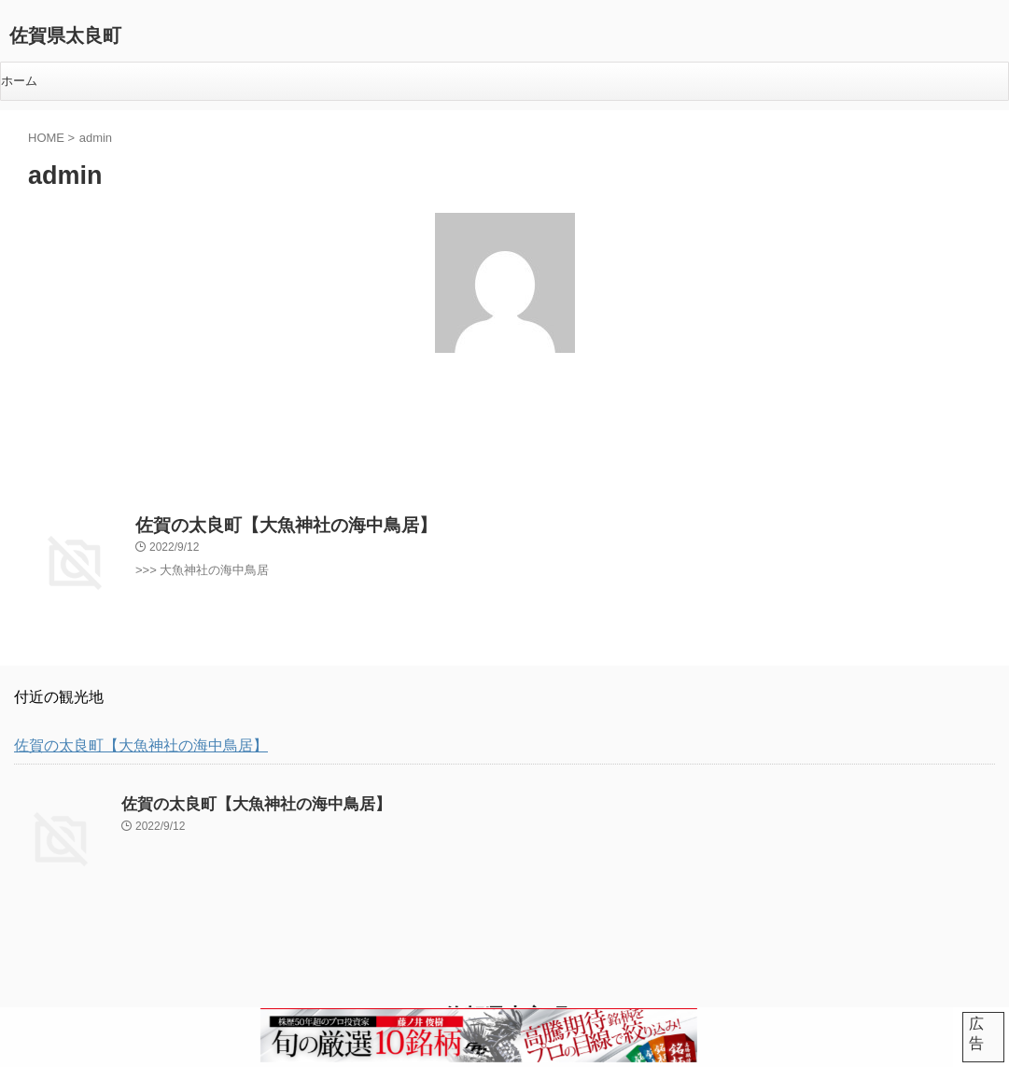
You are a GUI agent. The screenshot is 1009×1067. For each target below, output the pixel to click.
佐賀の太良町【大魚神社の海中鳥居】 (262, 518)
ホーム (19, 81)
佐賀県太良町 (65, 35)
